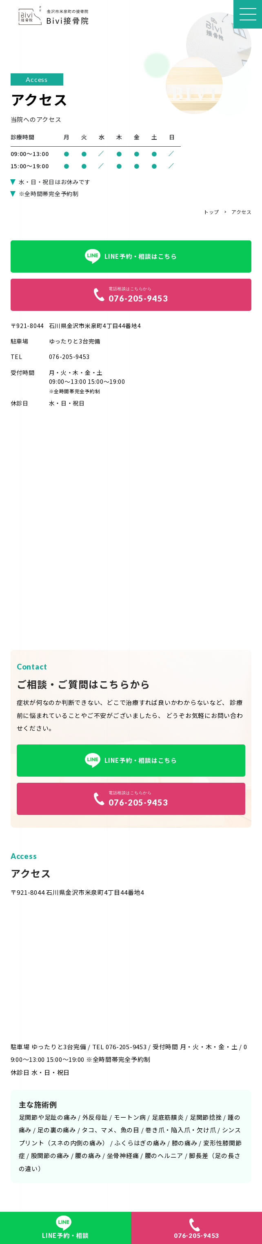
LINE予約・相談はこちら (131, 256)
